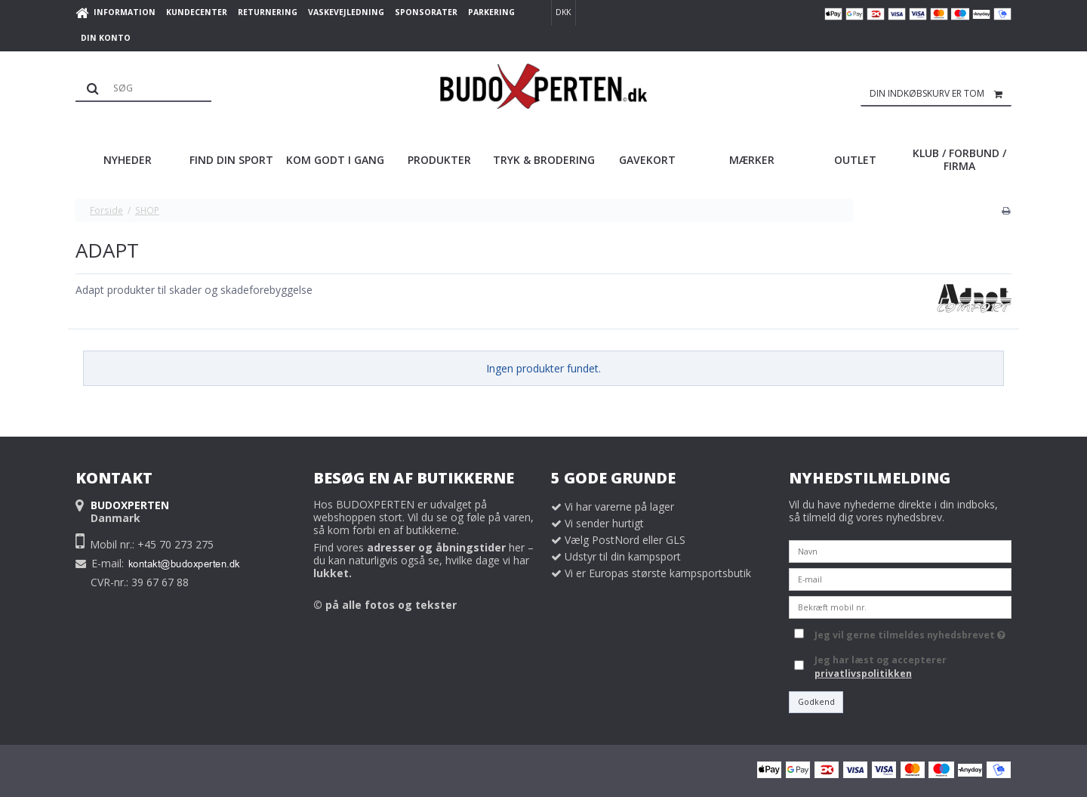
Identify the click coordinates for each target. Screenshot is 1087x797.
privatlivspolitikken (863, 673)
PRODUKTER (439, 160)
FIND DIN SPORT (231, 160)
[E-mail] (900, 577)
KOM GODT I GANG (335, 160)
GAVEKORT (647, 160)
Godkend (816, 702)
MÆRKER (751, 160)
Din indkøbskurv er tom (941, 93)
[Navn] (900, 549)
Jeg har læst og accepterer (880, 666)
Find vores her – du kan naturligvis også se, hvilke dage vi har (423, 560)
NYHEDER (127, 160)
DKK (563, 12)
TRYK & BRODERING (544, 160)
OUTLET (855, 160)
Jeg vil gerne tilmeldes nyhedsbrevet (909, 633)
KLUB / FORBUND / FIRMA (959, 159)
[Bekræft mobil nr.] (900, 605)
